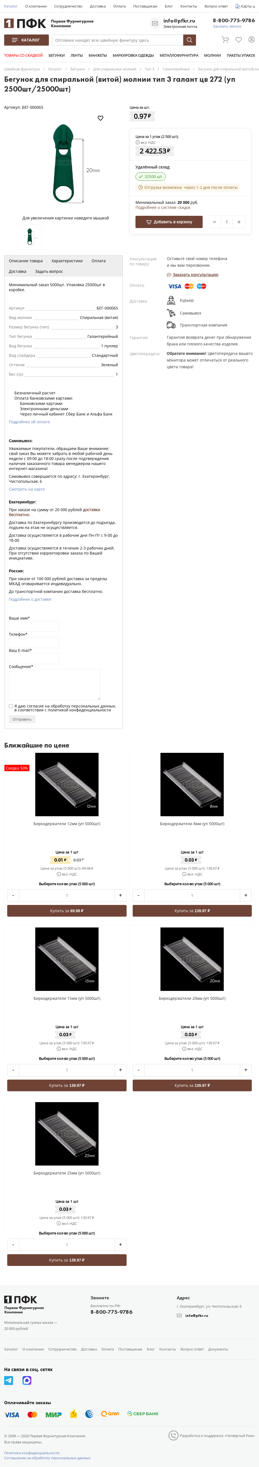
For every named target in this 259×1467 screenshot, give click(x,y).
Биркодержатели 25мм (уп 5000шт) (67, 1173)
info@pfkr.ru (179, 20)
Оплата (119, 6)
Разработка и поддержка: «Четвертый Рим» (217, 1435)
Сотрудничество (68, 6)
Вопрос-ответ (216, 6)
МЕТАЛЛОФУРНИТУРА (179, 55)
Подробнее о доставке (30, 599)
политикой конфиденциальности (79, 710)
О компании (36, 6)
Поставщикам (145, 6)
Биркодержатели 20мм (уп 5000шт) (192, 998)
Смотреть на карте (27, 489)
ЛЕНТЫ (77, 55)
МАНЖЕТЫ (98, 55)
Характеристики (67, 260)
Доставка (98, 6)
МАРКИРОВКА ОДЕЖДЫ (133, 55)
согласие (35, 706)
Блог (169, 6)
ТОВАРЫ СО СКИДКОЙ (23, 55)
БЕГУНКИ (57, 55)
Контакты (188, 6)
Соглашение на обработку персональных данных (47, 1457)
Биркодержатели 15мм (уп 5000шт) (67, 998)
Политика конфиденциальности (31, 1452)
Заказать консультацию (192, 274)
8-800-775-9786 (234, 21)
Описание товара (26, 260)
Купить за (66, 910)
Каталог (11, 6)
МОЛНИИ (212, 55)
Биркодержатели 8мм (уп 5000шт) (192, 823)
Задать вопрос (49, 271)
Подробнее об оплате (29, 421)
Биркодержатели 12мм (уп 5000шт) (67, 823)
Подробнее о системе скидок (162, 207)
